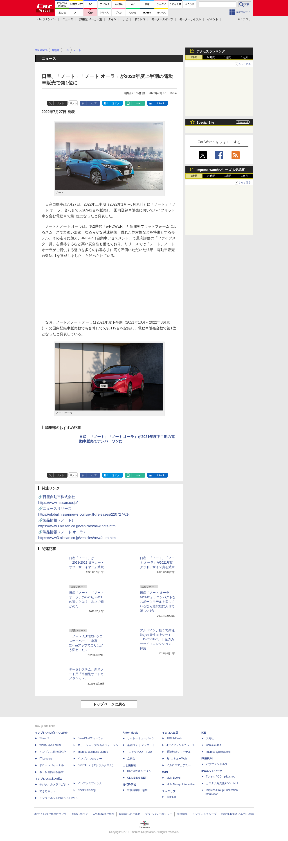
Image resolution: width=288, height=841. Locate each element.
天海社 (210, 738)
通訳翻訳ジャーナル (178, 751)
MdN (165, 772)
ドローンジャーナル (51, 765)
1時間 (194, 57)
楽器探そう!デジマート (141, 745)
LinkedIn (160, 103)
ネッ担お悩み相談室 (51, 772)
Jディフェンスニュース (180, 745)
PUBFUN (207, 758)
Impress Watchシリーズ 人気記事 (220, 170)
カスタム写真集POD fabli (222, 783)
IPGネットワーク (211, 771)
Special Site (205, 122)
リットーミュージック (140, 738)
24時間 (211, 57)
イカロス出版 (170, 732)
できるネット (47, 791)
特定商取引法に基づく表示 (237, 814)
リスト (73, 103)
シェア (93, 103)
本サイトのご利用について (50, 814)
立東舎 (131, 758)
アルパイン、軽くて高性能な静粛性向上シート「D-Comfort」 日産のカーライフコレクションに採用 (157, 639)
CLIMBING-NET (136, 777)
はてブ (115, 103)
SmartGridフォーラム (91, 738)
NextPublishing (87, 790)
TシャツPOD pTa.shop (220, 776)
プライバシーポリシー (158, 814)
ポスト (60, 103)
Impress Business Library (93, 751)
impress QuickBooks (218, 751)
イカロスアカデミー (178, 765)
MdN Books (173, 777)
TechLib (171, 796)
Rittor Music (130, 732)
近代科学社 (129, 784)
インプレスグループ (204, 814)
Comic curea (213, 745)
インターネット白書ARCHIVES (58, 798)
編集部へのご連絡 (129, 814)
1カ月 (244, 57)
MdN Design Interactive (180, 784)
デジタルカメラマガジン (54, 784)
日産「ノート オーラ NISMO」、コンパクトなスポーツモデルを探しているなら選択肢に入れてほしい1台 (158, 601)
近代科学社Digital (137, 790)
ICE (203, 732)
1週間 (227, 57)
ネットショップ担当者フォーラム (98, 745)
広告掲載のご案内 (103, 814)
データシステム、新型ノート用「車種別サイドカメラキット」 (86, 674)
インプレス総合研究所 (52, 751)
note (138, 103)
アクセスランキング (210, 51)
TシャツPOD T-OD (139, 751)
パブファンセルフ (216, 764)
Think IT (44, 738)
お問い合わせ (80, 814)
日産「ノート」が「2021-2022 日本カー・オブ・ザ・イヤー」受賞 (86, 562)
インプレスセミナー (90, 758)
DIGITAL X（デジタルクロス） (96, 765)
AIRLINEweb (174, 738)
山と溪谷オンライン (139, 771)
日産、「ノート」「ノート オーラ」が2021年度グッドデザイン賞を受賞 (157, 562)
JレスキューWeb (176, 758)
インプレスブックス (90, 783)
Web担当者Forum (50, 745)
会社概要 (182, 814)
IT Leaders (45, 758)
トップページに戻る (109, 704)
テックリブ (169, 791)
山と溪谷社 (129, 765)
